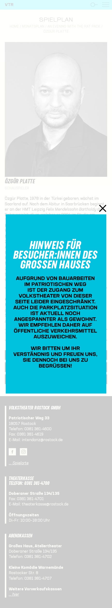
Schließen (102, 208)
